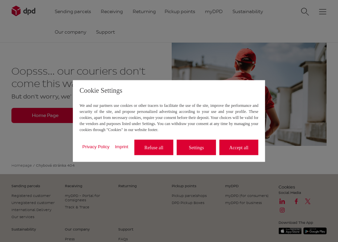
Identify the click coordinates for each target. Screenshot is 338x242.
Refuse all (153, 147)
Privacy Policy (96, 146)
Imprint (121, 146)
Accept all (238, 147)
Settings (196, 147)
